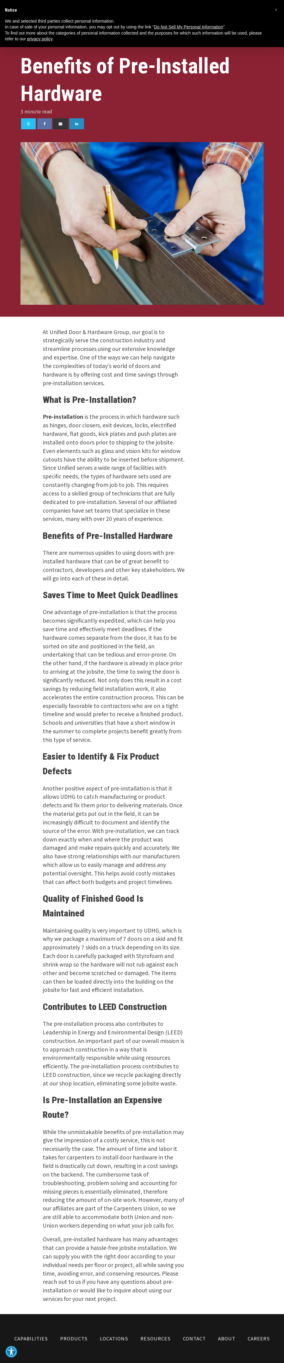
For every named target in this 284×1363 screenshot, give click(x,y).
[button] (11, 1352)
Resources (155, 1338)
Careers (259, 1338)
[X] (28, 123)
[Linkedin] (76, 123)
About (226, 1338)
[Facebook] (44, 123)
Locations (114, 1338)
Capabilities (31, 1338)
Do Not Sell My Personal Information (188, 26)
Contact (194, 1338)
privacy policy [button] (39, 38)
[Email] (60, 123)
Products (74, 1338)
